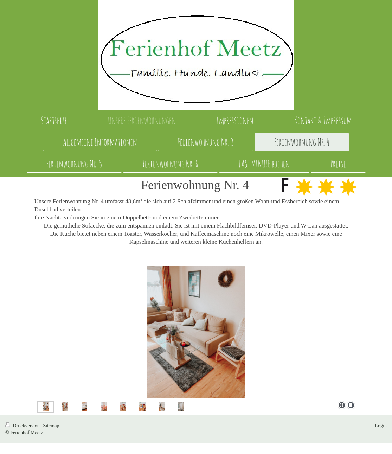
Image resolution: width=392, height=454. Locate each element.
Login (381, 425)
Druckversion (23, 425)
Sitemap (51, 425)
